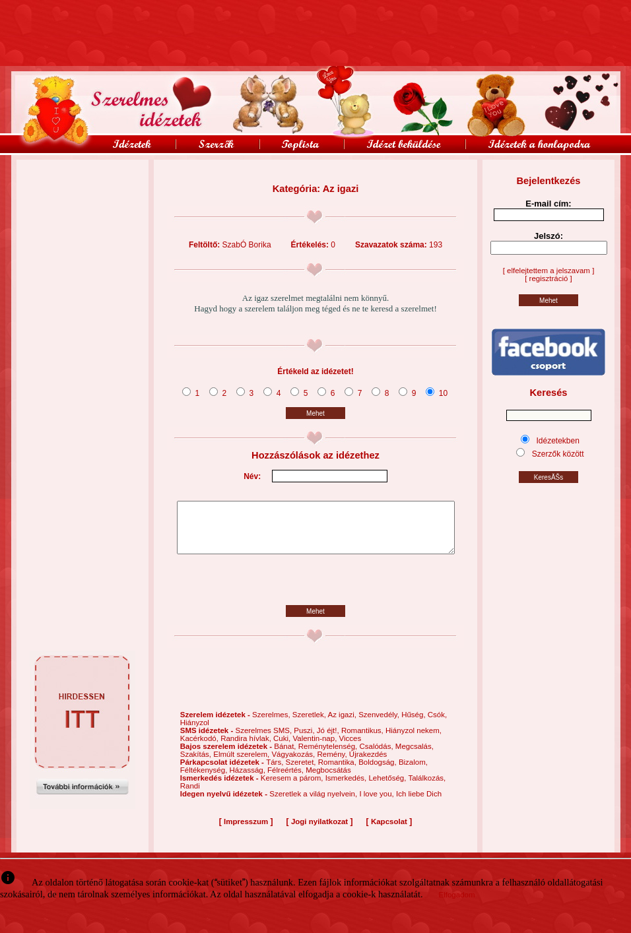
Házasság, (249, 780)
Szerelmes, (272, 724)
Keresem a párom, (293, 788)
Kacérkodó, (200, 748)
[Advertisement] (82, 189)
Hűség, (414, 724)
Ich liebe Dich (419, 804)
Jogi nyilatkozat (319, 831)
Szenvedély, (379, 724)
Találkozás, (427, 788)
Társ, (275, 772)
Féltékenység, (205, 780)
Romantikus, (363, 740)
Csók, (437, 724)
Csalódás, (377, 756)
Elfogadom (457, 895)
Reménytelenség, (329, 756)
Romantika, (338, 772)
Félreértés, (286, 780)
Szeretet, (302, 772)
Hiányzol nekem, (413, 740)
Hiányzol (194, 732)
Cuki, (282, 748)
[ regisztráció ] (548, 278)
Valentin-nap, (315, 748)
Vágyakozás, (294, 764)
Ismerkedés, (347, 788)
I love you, (377, 804)
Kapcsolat (389, 831)
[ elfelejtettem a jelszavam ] (549, 270)
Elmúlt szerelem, (242, 764)
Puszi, (305, 740)
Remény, (333, 764)
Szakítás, (197, 764)
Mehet (315, 413)
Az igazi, (342, 724)
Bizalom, (413, 772)
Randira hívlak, (246, 748)
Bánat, (286, 756)
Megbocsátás (328, 780)
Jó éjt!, (329, 740)
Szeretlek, (310, 724)
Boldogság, (378, 772)
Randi (190, 796)
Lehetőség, (388, 788)
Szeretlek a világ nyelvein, (314, 804)
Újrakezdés (368, 764)
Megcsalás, (414, 756)
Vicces (350, 748)
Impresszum (246, 831)
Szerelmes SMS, (264, 740)
